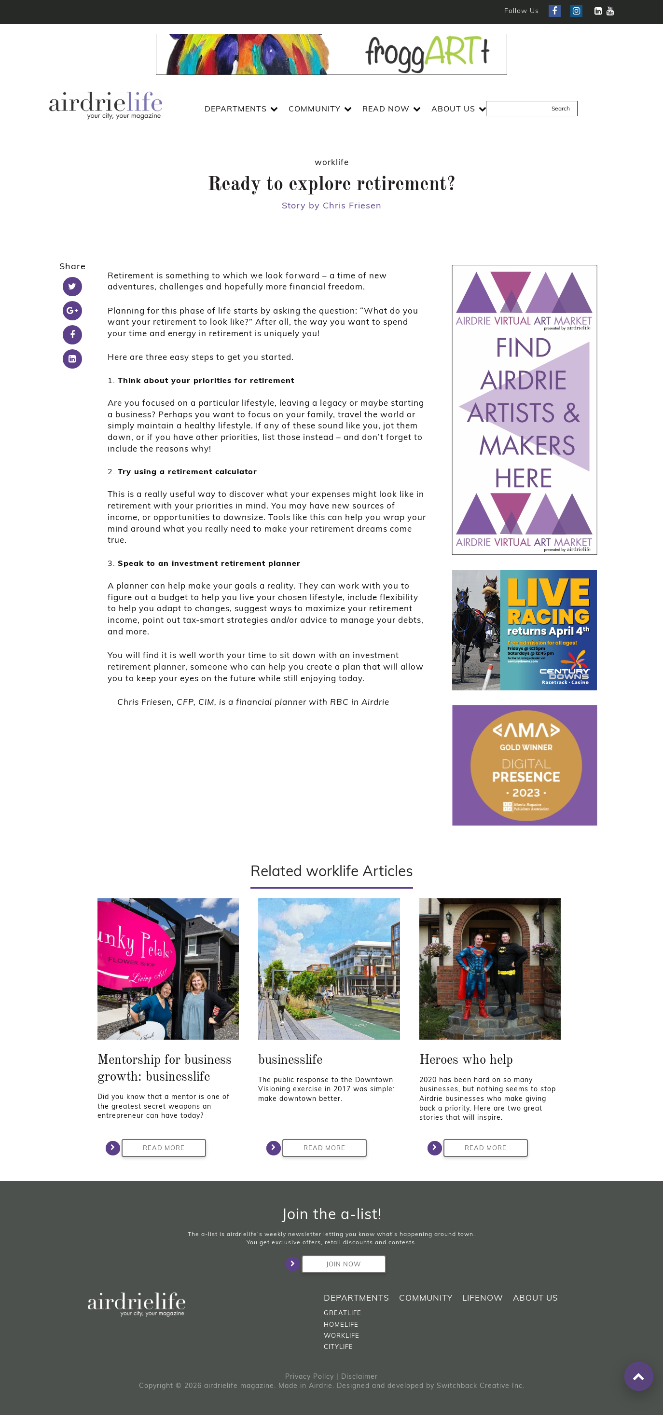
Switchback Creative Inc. (481, 1385)
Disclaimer (359, 1376)
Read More (153, 1148)
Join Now (331, 1264)
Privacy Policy (309, 1376)
